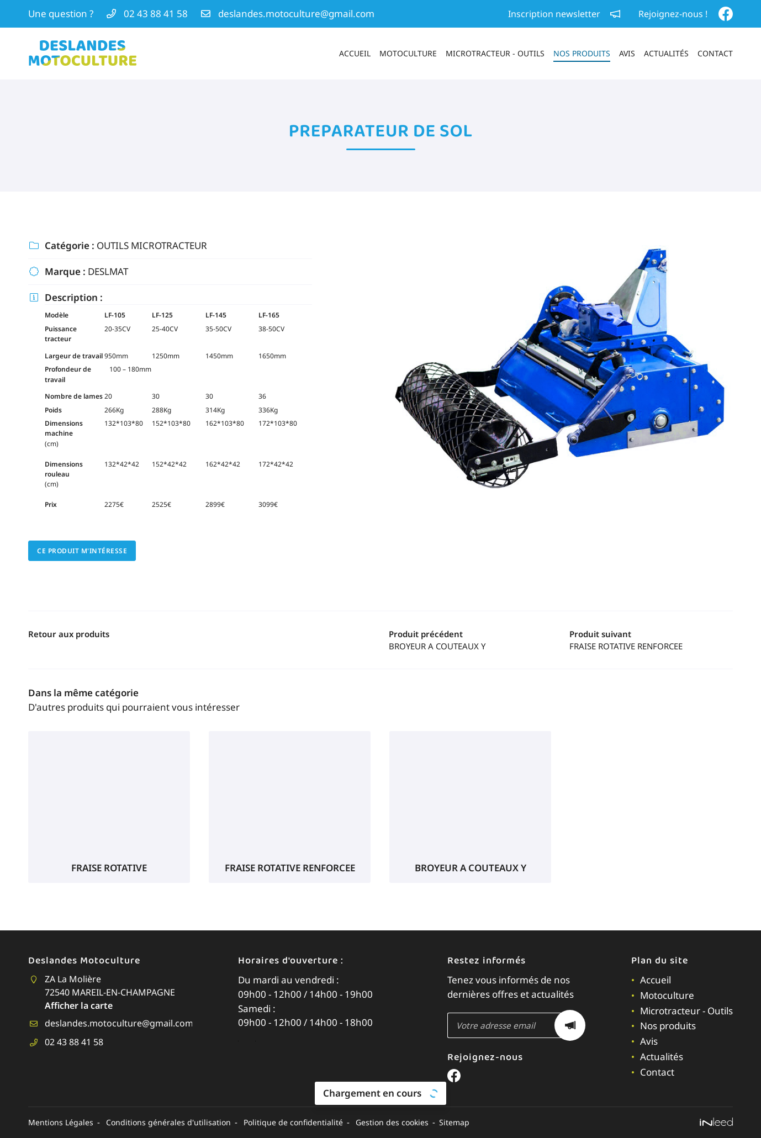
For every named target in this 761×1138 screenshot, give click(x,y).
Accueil (355, 53)
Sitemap (462, 1122)
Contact (715, 53)
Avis (627, 53)
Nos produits (581, 53)
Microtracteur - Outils (495, 53)
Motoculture (408, 53)
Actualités (666, 53)
